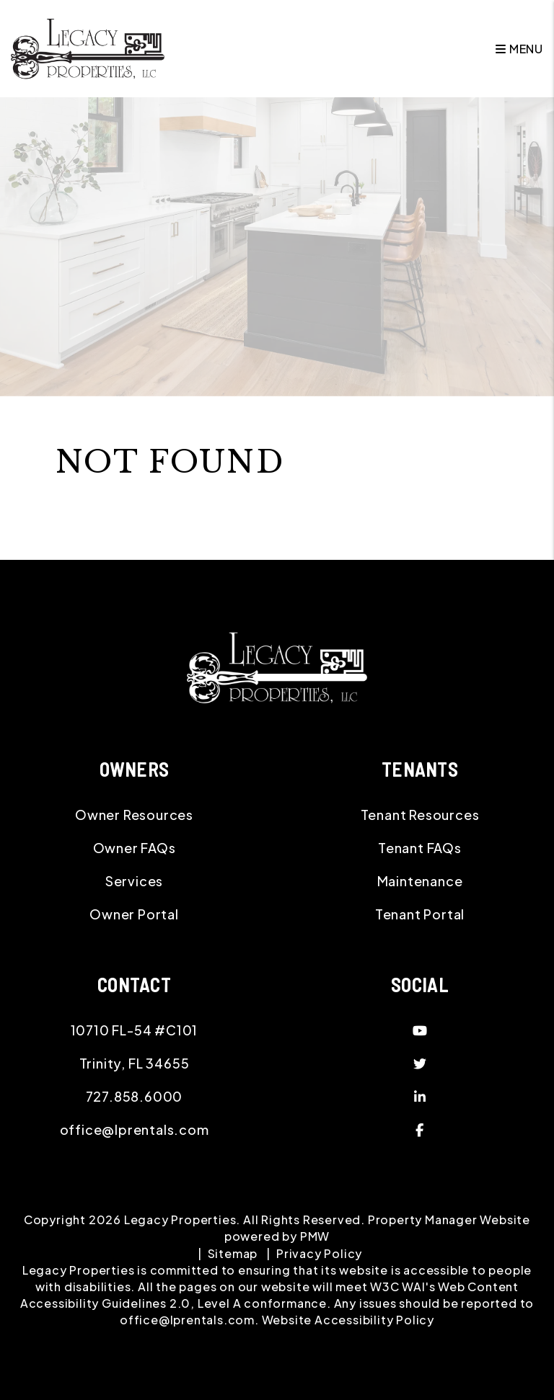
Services (134, 881)
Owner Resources (134, 814)
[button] (419, 1030)
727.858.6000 (134, 1096)
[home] (87, 47)
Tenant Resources (420, 814)
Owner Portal (134, 914)
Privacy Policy (319, 1253)
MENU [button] (519, 48)
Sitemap (233, 1253)
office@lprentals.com (134, 1129)
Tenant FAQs (420, 847)
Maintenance (420, 881)
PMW (315, 1236)
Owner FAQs (134, 847)
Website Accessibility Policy (348, 1319)
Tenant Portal (420, 914)
